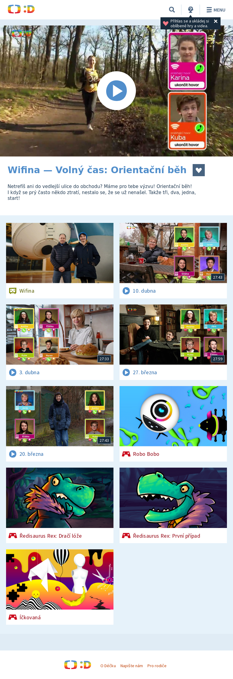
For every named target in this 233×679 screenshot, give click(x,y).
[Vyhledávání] (172, 9)
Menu (214, 9)
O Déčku (108, 665)
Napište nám (131, 665)
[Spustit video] (116, 90)
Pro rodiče (157, 665)
